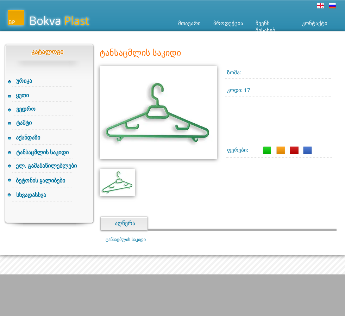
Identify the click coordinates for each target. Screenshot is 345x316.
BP (11, 21)
